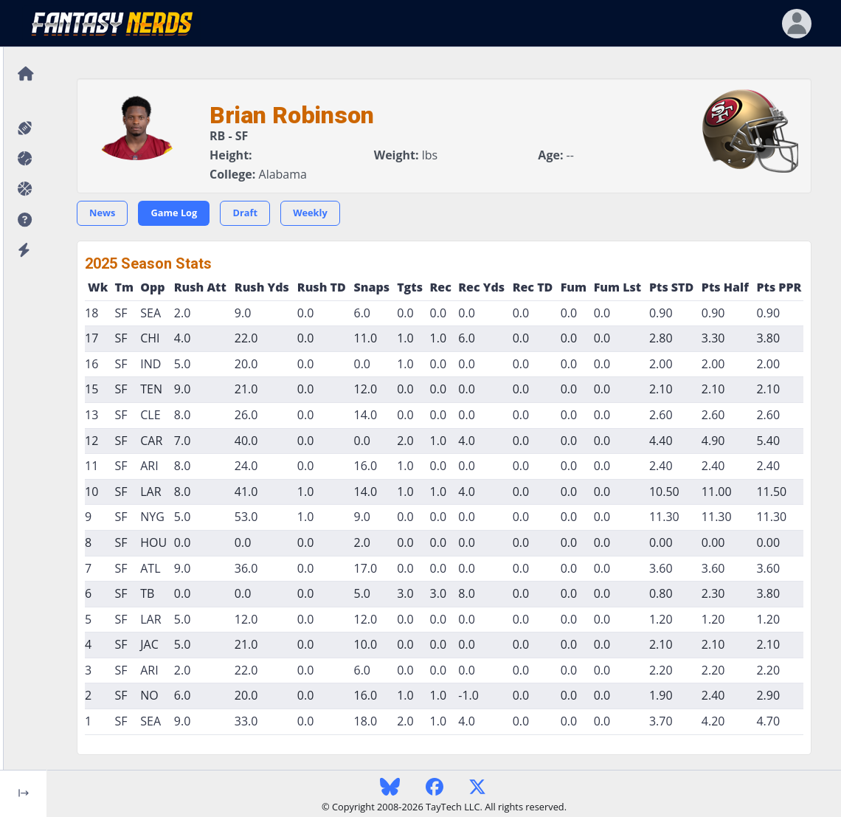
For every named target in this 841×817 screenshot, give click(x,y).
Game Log (173, 212)
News (102, 212)
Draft (244, 212)
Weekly (310, 212)
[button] (23, 220)
